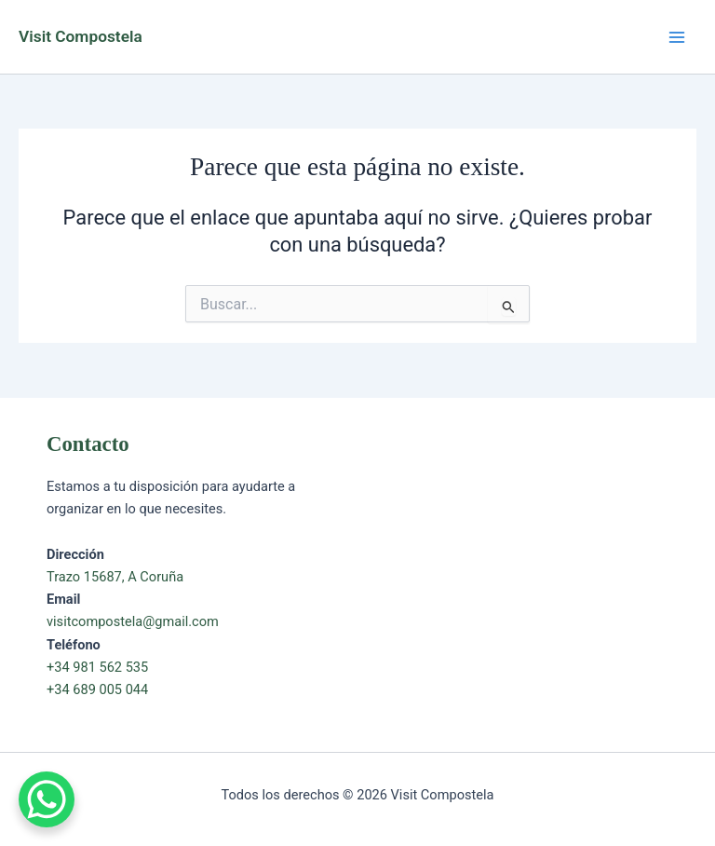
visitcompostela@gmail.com (133, 621)
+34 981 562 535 (97, 667)
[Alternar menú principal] (676, 37)
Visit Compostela (80, 36)
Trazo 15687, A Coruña (115, 576)
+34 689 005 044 (97, 689)
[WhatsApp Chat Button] (46, 799)
